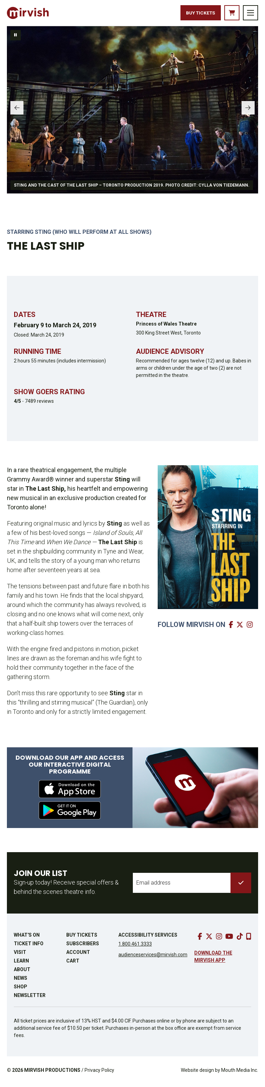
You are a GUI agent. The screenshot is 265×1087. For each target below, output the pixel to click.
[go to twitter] (209, 939)
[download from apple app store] (70, 791)
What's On (27, 937)
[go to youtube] (229, 939)
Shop (20, 989)
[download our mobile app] (248, 939)
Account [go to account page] (78, 955)
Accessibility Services (147, 937)
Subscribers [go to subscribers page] (82, 946)
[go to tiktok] (240, 939)
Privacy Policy (99, 1073)
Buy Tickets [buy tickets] (191, 14)
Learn (21, 963)
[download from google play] (70, 813)
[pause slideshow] (15, 38)
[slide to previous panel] (19, 112)
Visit (20, 955)
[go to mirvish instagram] (251, 627)
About (22, 972)
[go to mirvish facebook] (232, 627)
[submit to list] (240, 885)
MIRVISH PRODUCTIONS (52, 1073)
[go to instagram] (219, 939)
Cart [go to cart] (72, 963)
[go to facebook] (200, 939)
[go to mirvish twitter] (240, 627)
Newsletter (30, 998)
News (20, 981)
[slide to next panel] (246, 112)
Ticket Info (28, 946)
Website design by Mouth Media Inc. (219, 1073)
